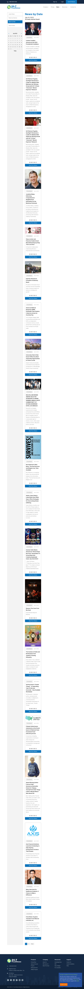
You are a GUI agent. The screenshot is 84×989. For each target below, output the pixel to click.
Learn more (75, 979)
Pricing (52, 7)
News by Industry (13, 17)
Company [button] (45, 7)
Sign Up (55, 1)
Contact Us (73, 7)
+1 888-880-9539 (12, 1)
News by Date (12, 21)
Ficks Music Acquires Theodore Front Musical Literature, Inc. (32, 918)
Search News (12, 25)
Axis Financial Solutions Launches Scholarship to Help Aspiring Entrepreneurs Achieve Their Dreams (32, 848)
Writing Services (34, 967)
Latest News (12, 14)
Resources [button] (64, 7)
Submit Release (71, 1)
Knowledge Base (58, 962)
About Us (45, 962)
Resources (57, 959)
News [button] (57, 7)
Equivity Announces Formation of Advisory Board (32, 280)
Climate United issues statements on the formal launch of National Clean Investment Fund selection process (33, 730)
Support (69, 959)
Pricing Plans (33, 962)
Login (62, 1)
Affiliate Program (34, 969)
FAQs (68, 965)
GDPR (78, 981)
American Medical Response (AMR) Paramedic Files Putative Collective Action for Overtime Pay (33, 311)
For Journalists (58, 967)
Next (32, 943)
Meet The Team (46, 965)
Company (45, 959)
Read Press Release (33, 60)
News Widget (57, 965)
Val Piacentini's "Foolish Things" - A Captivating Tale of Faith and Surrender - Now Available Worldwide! (33, 688)
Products (33, 959)
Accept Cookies (63, 984)
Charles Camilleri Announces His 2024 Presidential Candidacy (32, 42)
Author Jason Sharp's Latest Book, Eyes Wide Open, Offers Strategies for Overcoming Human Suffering (32, 499)
